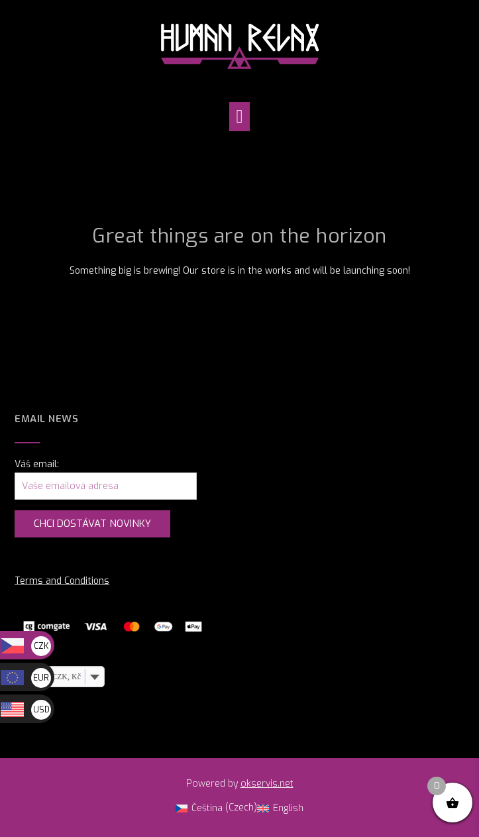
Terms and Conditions (62, 581)
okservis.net (266, 783)
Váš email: (37, 464)
